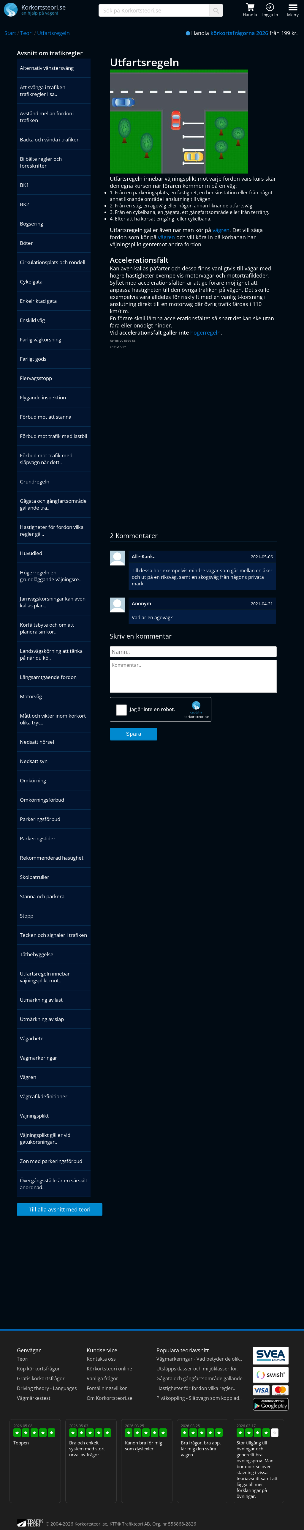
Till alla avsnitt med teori (60, 1209)
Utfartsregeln (53, 33)
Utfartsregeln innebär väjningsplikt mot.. (45, 977)
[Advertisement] (193, 397)
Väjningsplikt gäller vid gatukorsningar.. (45, 1138)
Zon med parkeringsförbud (51, 1161)
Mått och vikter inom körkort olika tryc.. (53, 719)
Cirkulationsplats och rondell (52, 262)
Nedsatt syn (34, 761)
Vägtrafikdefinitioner (43, 1096)
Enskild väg (32, 320)
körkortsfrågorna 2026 (239, 33)
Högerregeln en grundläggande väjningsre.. (50, 576)
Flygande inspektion (43, 397)
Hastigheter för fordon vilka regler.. (195, 1388)
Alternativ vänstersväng (47, 67)
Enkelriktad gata (38, 300)
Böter (26, 242)
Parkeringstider (38, 838)
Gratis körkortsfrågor (41, 1378)
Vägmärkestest (33, 1398)
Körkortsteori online (109, 1368)
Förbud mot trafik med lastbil (53, 436)
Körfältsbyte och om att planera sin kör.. (47, 628)
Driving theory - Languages (47, 1388)
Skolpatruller (34, 877)
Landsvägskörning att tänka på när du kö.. (51, 654)
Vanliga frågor (102, 1378)
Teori (26, 33)
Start (10, 33)
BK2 (24, 204)
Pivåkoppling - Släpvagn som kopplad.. (199, 1398)
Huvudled (31, 553)
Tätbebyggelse (36, 954)
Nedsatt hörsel (37, 741)
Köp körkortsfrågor (38, 1368)
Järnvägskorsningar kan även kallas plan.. (53, 602)
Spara (134, 734)
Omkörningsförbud (42, 799)
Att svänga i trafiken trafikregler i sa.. (42, 90)
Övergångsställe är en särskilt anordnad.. (53, 1184)
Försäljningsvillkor (107, 1388)
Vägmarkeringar (38, 1057)
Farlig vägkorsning (40, 339)
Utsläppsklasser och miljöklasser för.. (198, 1368)
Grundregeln (34, 481)
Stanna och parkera (42, 896)
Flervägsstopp (36, 378)
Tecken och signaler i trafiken (53, 935)
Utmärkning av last (41, 999)
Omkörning (33, 780)
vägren (221, 230)
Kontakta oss (101, 1359)
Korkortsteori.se (91, 1524)
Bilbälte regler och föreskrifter (41, 162)
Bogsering (31, 223)
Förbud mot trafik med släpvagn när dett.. (46, 459)
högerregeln (205, 332)
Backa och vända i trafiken (50, 139)
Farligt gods (33, 358)
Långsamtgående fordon (48, 677)
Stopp (26, 915)
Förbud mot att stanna (45, 416)
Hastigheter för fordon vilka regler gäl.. (51, 530)
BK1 (24, 185)
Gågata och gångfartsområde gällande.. (200, 1378)
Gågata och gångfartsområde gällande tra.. (53, 504)
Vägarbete (32, 1038)
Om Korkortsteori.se (109, 1398)
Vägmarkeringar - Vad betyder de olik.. (199, 1359)
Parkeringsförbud (40, 819)
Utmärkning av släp (42, 1019)
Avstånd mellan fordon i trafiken (47, 117)
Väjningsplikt (34, 1115)
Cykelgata (31, 281)
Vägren (28, 1077)
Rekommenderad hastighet (51, 857)
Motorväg (31, 696)
